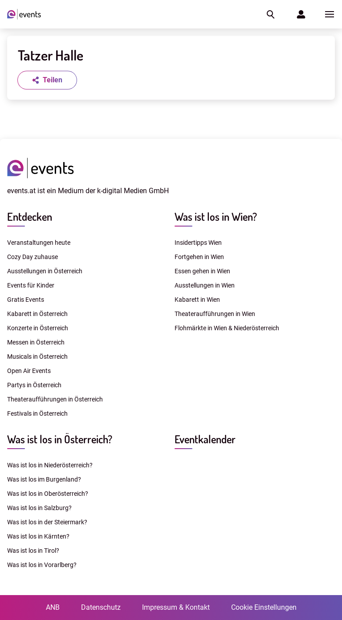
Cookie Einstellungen (264, 607)
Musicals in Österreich (37, 356)
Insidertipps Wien (198, 242)
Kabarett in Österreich (37, 313)
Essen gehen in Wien (202, 271)
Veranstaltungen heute (38, 242)
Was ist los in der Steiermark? (47, 522)
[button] (270, 14)
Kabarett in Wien (197, 299)
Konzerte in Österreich (37, 328)
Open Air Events (29, 370)
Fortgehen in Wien (199, 256)
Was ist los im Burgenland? (44, 479)
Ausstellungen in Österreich (44, 271)
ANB (53, 607)
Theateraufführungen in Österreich (55, 399)
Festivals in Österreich (37, 413)
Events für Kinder (30, 285)
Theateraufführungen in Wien (215, 313)
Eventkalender (205, 439)
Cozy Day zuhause (32, 256)
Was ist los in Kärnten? (38, 536)
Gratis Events (25, 299)
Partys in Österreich (34, 385)
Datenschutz (101, 607)
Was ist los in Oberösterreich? (47, 493)
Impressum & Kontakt (176, 607)
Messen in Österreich (36, 342)
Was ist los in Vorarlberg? (42, 564)
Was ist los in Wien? (216, 216)
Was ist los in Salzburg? (39, 507)
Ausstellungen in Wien (205, 285)
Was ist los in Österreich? (59, 439)
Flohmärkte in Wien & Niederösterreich (227, 328)
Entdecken (29, 216)
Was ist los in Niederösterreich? (50, 465)
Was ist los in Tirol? (33, 550)
